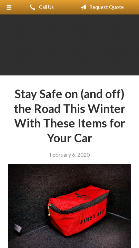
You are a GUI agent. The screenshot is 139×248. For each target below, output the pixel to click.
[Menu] (9, 7)
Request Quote (100, 7)
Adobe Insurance (69, 48)
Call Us (40, 7)
